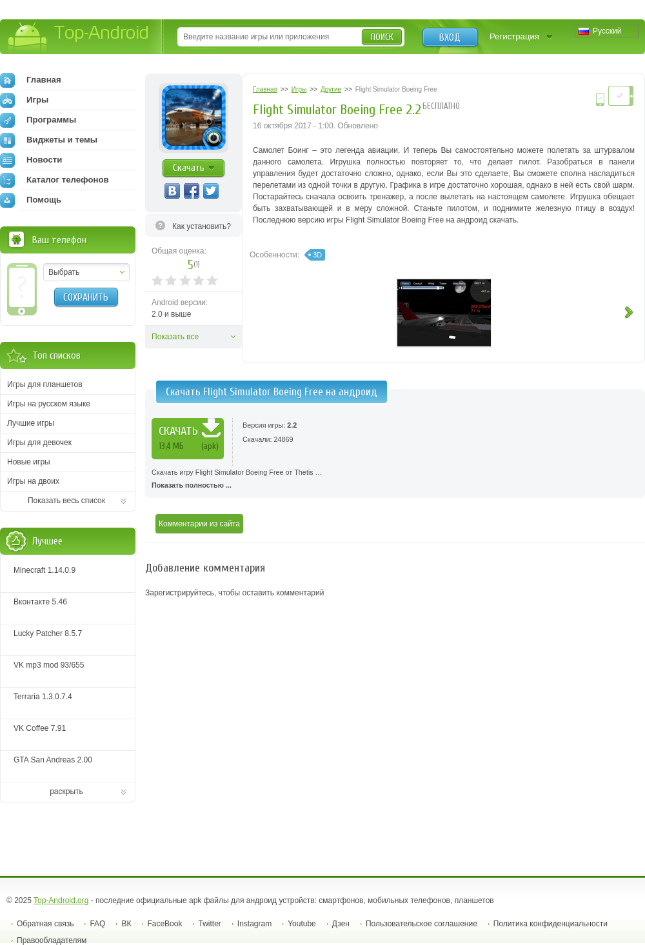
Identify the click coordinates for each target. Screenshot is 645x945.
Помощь (30, 200)
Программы (38, 120)
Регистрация (514, 36)
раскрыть (66, 791)
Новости (31, 160)
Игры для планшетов (45, 384)
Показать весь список (66, 500)
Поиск (382, 37)
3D (317, 255)
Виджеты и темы (48, 140)
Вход (450, 37)
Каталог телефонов (54, 180)
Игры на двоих (33, 481)
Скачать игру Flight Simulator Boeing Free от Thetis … (395, 480)
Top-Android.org (61, 900)
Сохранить (85, 297)
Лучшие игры (30, 423)
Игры (24, 100)
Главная (30, 80)
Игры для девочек (39, 442)
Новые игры (28, 461)
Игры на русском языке (48, 403)
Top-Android (79, 38)
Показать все (175, 336)
